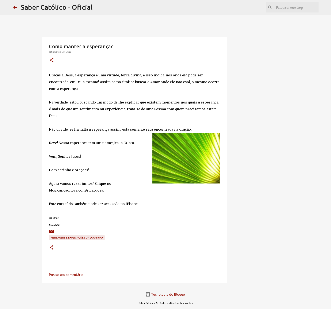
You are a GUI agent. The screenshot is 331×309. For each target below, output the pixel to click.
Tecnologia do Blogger (165, 294)
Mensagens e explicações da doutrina (77, 237)
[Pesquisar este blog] (296, 7)
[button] (51, 60)
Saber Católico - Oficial (56, 7)
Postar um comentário (66, 275)
